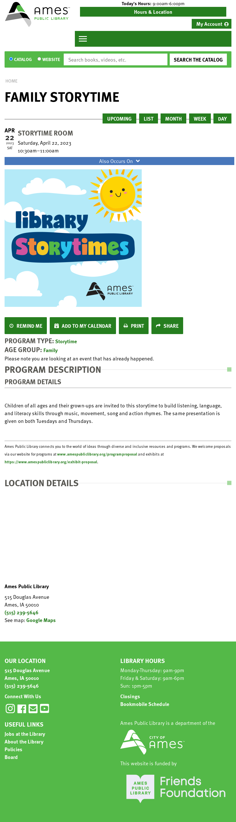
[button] (153, 3)
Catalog (23, 59)
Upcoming (119, 118)
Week (200, 118)
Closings (130, 696)
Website (51, 59)
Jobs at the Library (25, 733)
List (148, 118)
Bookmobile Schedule (144, 704)
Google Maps (41, 620)
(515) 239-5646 (22, 612)
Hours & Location (153, 11)
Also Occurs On (120, 161)
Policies (13, 749)
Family (50, 350)
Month (173, 118)
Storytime (66, 341)
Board (11, 757)
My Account (209, 24)
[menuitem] (211, 24)
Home (11, 80)
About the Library (24, 741)
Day (222, 118)
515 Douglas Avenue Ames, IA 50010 (27, 674)
